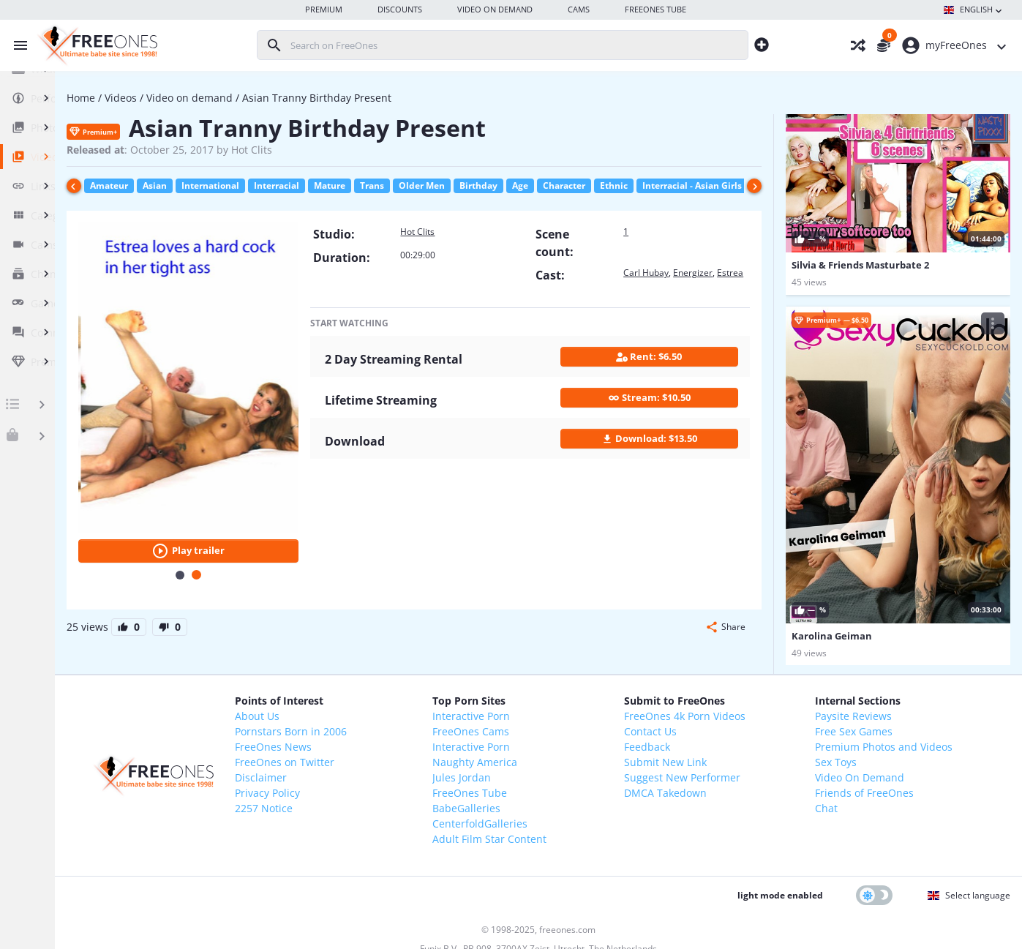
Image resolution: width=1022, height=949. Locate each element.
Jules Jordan (532, 724)
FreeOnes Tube (540, 739)
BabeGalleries (537, 755)
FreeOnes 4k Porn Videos (727, 662)
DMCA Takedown (707, 739)
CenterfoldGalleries (550, 770)
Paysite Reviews (867, 662)
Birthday (592, 185)
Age (633, 185)
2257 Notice (363, 755)
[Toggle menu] (17, 45)
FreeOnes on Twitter (384, 709)
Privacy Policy (366, 739)
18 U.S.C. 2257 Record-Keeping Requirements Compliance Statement (557, 924)
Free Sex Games (867, 678)
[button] (725, 573)
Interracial (390, 185)
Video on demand (303, 98)
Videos (234, 98)
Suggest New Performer (724, 724)
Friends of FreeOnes (878, 739)
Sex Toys (850, 709)
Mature (443, 185)
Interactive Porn (542, 662)
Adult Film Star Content (560, 785)
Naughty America (545, 709)
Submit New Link (707, 709)
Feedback (689, 693)
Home (194, 98)
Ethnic (727, 185)
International (324, 185)
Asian (268, 185)
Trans (485, 185)
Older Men (535, 185)
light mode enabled (780, 842)
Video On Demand (873, 724)
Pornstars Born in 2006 (390, 678)
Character (677, 185)
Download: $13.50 (667, 447)
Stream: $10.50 (666, 406)
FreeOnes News (372, 693)
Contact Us (692, 678)
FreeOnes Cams (541, 678)
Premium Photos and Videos (897, 693)
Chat (840, 755)
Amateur (222, 185)
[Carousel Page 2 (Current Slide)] (291, 521)
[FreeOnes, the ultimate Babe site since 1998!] (95, 45)
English (974, 10)
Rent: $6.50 (666, 365)
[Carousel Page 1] (274, 521)
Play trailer (283, 497)
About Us (356, 662)
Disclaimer (360, 724)
